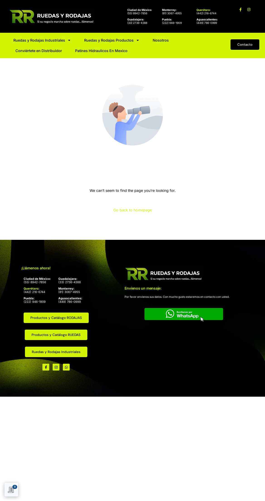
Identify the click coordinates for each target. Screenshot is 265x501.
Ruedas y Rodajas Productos (112, 40)
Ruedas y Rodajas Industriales (42, 40)
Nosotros (161, 40)
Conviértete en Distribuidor (38, 50)
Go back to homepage (132, 210)
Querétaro (203, 10)
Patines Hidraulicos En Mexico (101, 50)
